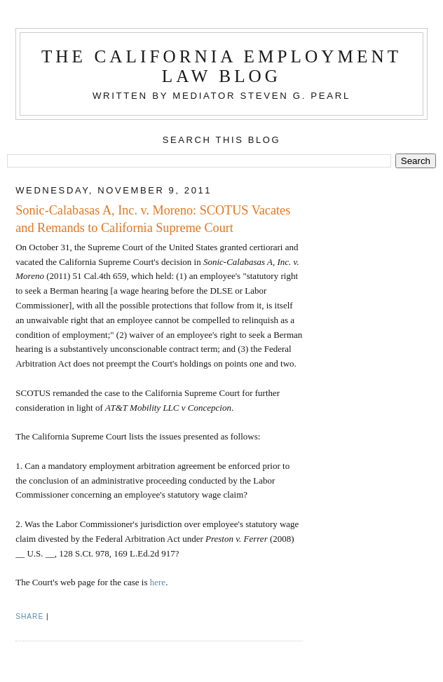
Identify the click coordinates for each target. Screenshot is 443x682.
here (157, 582)
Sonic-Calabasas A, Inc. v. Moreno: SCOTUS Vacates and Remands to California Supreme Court (152, 219)
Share (29, 616)
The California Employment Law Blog (221, 66)
